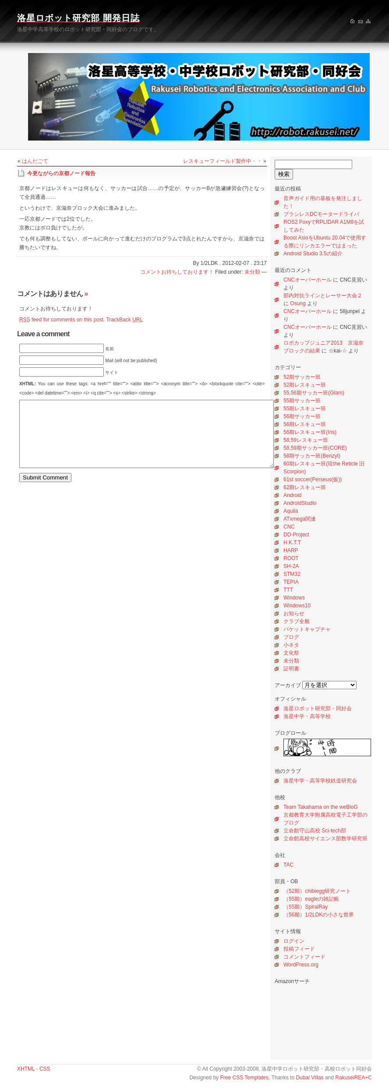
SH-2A (291, 566)
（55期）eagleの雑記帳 (311, 899)
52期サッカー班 (302, 377)
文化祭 (291, 653)
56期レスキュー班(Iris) (309, 432)
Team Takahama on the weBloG (320, 807)
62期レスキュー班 (304, 487)
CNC (289, 527)
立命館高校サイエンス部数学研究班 (325, 838)
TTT (288, 590)
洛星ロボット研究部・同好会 (317, 708)
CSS (44, 1069)
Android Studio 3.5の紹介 (313, 253)
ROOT (291, 558)
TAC (288, 865)
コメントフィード (304, 957)
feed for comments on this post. (62, 320)
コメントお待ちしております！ (177, 272)
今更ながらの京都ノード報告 (61, 173)
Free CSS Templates (244, 1078)
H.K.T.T (292, 542)
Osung (297, 303)
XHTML (26, 1069)
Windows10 (297, 606)
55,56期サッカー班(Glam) (313, 393)
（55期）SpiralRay (305, 907)
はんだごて (35, 161)
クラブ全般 (296, 621)
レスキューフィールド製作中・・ (222, 161)
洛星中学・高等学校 (307, 716)
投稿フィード (299, 949)
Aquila (290, 511)
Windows (294, 598)
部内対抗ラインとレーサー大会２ (322, 296)
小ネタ (291, 645)
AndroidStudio (299, 503)
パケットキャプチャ (307, 629)
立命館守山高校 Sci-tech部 (314, 831)
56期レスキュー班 (304, 424)
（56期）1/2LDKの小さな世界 (318, 915)
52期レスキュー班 (304, 385)
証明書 (291, 669)
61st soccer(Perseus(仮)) (312, 479)
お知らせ (293, 613)
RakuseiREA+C (353, 1078)
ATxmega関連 (299, 519)
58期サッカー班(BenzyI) (311, 456)
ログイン (293, 941)
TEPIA (291, 582)
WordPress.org (300, 965)
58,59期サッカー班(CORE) (315, 448)
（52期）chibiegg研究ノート (317, 891)
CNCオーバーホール (307, 280)
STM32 (292, 574)
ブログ (291, 637)
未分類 (291, 661)
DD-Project (296, 535)
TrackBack (124, 320)
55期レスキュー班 (304, 408)
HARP (290, 550)
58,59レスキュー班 (305, 440)
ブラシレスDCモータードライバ (321, 214)
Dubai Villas (309, 1078)
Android (292, 495)
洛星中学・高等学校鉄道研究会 (320, 781)
